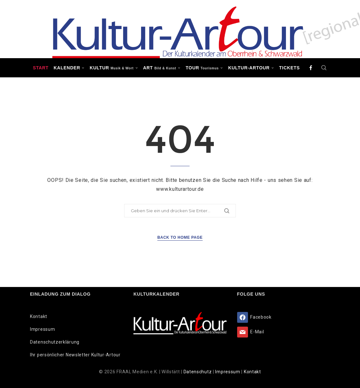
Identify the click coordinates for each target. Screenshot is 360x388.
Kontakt (38, 316)
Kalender (67, 67)
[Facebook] (310, 67)
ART (159, 67)
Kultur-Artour (249, 67)
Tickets (289, 67)
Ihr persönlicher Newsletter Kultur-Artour (75, 354)
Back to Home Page (180, 237)
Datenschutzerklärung (54, 342)
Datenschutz (198, 371)
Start (41, 67)
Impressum (42, 329)
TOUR (202, 67)
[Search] (324, 67)
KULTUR (111, 67)
